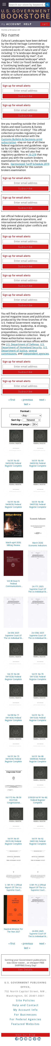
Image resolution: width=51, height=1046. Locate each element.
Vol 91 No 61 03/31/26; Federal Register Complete (13, 841)
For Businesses (25, 1014)
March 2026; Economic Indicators (38, 544)
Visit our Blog (25, 1034)
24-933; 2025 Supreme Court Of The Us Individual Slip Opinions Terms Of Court (37, 934)
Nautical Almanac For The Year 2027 (13, 930)
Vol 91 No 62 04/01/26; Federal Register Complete (37, 841)
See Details (25, 969)
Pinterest (34, 1039)
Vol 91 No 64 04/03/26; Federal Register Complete (37, 463)
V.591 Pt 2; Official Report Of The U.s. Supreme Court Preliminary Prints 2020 (37, 887)
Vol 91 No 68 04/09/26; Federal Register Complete (37, 759)
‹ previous (27, 399)
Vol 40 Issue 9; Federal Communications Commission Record (13, 583)
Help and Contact (25, 1005)
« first (11, 399)
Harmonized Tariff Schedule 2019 (30, 164)
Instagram (25, 1039)
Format (25, 411)
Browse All (14, 29)
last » (27, 404)
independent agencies (36, 353)
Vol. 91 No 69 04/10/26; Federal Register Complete (13, 676)
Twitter (21, 1039)
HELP (28, 24)
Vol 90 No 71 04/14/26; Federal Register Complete (13, 718)
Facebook (16, 1039)
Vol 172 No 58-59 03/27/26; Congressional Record (13, 800)
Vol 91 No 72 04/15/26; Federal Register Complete (37, 718)
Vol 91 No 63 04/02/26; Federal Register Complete (13, 463)
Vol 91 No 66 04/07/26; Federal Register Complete (37, 504)
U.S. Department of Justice (24, 349)
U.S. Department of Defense (22, 344)
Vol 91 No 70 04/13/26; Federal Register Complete (37, 676)
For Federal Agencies (25, 1019)
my (11, 24)
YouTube (30, 1039)
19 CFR (32, 154)
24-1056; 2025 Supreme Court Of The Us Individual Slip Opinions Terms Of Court (37, 635)
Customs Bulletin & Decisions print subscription (21, 141)
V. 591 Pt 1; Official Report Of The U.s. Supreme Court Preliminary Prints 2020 (13, 887)
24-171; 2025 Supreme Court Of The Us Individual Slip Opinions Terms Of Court (37, 589)
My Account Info (25, 1009)
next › (42, 399)
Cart (45, 24)
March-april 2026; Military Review (13, 543)
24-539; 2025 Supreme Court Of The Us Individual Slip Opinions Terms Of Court (13, 635)
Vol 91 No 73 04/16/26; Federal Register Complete (13, 759)
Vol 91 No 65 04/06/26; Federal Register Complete (13, 504)
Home (4, 29)
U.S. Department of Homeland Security (22, 346)
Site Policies (25, 1000)
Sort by (16, 420)
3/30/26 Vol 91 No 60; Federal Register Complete (37, 800)
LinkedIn (39, 1039)
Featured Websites (25, 1024)
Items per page (20, 424)
